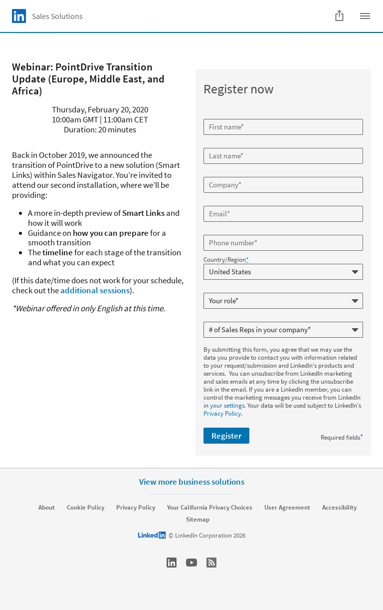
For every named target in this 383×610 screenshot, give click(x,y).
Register (226, 435)
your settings (227, 405)
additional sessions (95, 290)
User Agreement (287, 508)
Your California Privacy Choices (209, 508)
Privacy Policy (222, 413)
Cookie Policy (85, 508)
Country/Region (225, 260)
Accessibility (339, 508)
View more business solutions (191, 481)
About (46, 508)
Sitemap (197, 520)
